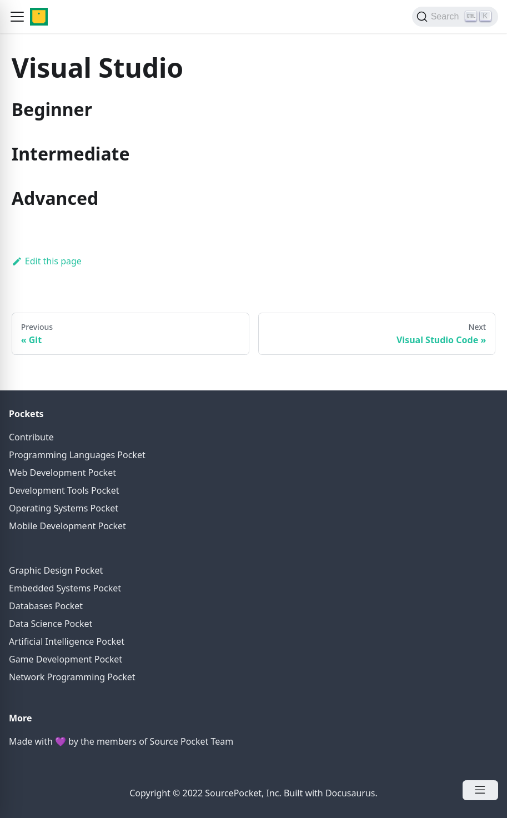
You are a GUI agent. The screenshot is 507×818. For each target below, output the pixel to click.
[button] (17, 16)
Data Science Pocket (50, 624)
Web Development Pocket (62, 472)
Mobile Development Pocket (67, 526)
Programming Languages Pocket (77, 455)
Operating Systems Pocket (63, 508)
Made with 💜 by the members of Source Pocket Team (121, 741)
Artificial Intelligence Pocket (66, 641)
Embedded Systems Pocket (65, 588)
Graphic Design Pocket (56, 570)
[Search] (455, 17)
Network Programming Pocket (72, 677)
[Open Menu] (480, 790)
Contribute (31, 437)
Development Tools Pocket (64, 490)
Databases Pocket (46, 606)
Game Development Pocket (65, 659)
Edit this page (47, 261)
